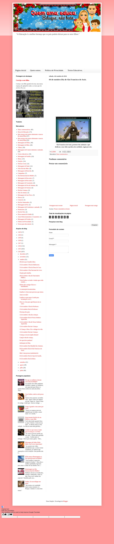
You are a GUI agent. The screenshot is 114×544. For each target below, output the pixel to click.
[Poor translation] (10, 514)
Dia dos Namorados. (23, 202)
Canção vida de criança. (26, 337)
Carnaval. (20, 200)
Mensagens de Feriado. (24, 219)
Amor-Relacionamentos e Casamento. (28, 217)
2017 (19, 243)
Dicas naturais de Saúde (24, 214)
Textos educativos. (23, 154)
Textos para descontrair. (24, 224)
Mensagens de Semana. (24, 188)
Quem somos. (35, 70)
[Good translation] (4, 514)
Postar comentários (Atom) (61, 209)
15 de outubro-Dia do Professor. (29, 309)
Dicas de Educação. (23, 132)
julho (21, 367)
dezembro (23, 254)
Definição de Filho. (25, 343)
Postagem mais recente (56, 205)
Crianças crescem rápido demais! (29, 335)
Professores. (21, 209)
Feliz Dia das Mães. (23, 168)
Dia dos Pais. (21, 212)
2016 (19, 246)
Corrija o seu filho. (22, 80)
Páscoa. (20, 197)
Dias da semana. (22, 192)
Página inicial (20, 70)
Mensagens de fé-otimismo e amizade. (29, 207)
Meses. (20, 159)
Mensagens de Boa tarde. (25, 180)
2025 (19, 232)
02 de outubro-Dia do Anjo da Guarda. (31, 356)
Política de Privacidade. (54, 70)
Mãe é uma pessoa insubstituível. (29, 353)
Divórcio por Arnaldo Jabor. (28, 262)
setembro (23, 362)
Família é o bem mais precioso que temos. (32, 292)
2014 (19, 251)
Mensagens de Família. (24, 156)
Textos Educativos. (75, 70)
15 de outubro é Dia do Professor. (29, 306)
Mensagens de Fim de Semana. (27, 185)
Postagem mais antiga (91, 205)
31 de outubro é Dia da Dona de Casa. (30, 267)
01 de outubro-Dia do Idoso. (28, 358)
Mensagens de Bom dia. (25, 171)
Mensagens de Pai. (23, 204)
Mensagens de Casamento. (25, 183)
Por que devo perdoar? (26, 340)
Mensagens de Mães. (24, 145)
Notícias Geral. (22, 163)
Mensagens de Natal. (24, 166)
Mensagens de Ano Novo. (25, 195)
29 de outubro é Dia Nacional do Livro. (31, 270)
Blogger (65, 501)
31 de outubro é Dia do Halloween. (30, 264)
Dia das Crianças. (23, 190)
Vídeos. (20, 147)
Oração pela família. (25, 273)
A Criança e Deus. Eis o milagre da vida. (31, 329)
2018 (19, 240)
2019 (19, 237)
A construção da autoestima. (28, 289)
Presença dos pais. (25, 312)
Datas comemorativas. (62, 154)
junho (22, 370)
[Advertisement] (57, 53)
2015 (19, 249)
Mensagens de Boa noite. (25, 178)
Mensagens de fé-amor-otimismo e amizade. (30, 150)
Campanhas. (21, 173)
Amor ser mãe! (24, 294)
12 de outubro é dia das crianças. (29, 314)
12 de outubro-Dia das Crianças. (29, 326)
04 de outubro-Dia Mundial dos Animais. (31, 346)
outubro (22, 259)
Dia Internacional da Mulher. (26, 175)
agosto (22, 365)
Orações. (20, 161)
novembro (23, 256)
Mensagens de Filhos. (24, 142)
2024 (19, 235)
